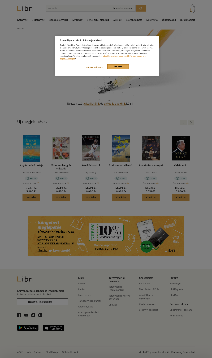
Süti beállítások (94, 67)
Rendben (117, 66)
